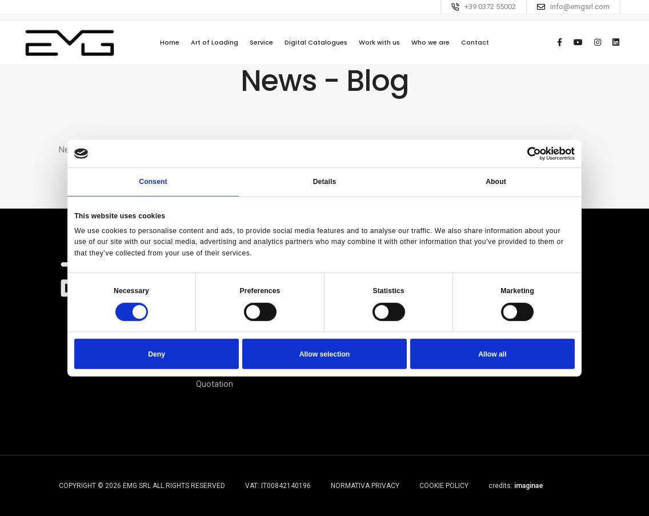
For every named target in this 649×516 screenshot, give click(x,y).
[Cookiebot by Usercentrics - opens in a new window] (525, 153)
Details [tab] (324, 182)
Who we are (430, 48)
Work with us (379, 48)
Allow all (492, 354)
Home (169, 48)
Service (261, 48)
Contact (475, 48)
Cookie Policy (443, 486)
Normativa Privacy (365, 486)
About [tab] (496, 182)
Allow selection (324, 354)
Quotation (214, 384)
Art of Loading (214, 48)
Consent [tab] (153, 182)
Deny (156, 354)
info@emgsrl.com (580, 6)
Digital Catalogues (316, 48)
